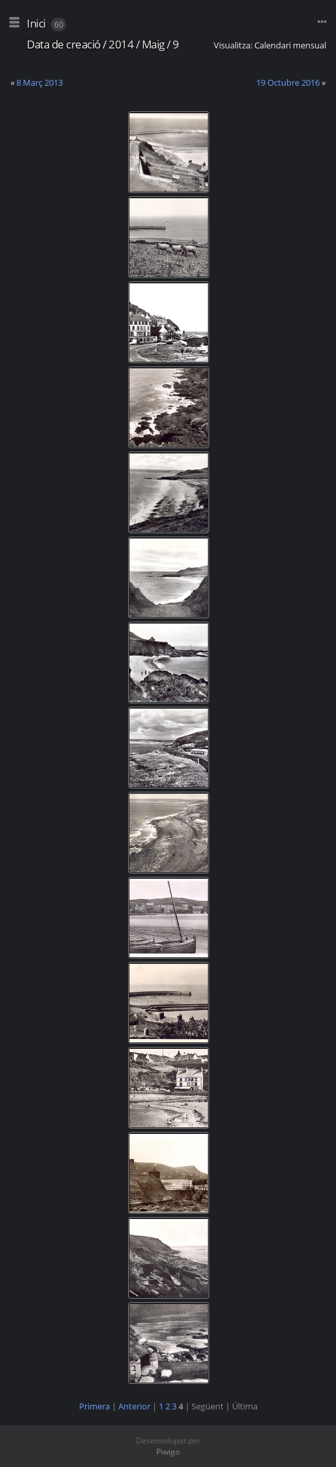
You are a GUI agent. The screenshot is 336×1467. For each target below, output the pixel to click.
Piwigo (168, 1451)
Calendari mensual (290, 45)
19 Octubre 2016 (288, 82)
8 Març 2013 (39, 82)
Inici (36, 23)
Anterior (134, 1406)
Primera (94, 1406)
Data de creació (64, 44)
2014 (121, 44)
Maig (153, 44)
